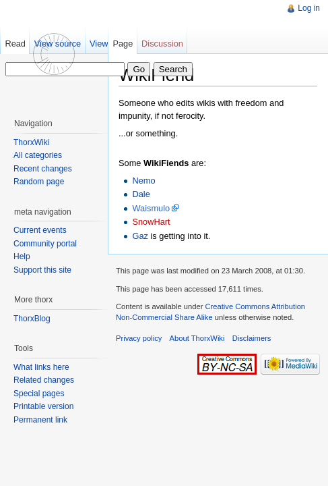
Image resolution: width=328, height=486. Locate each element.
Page (122, 43)
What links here (41, 367)
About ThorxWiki (197, 338)
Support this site (42, 270)
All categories (37, 155)
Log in (309, 8)
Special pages (38, 393)
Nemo (143, 181)
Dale (141, 194)
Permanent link (40, 420)
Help (21, 256)
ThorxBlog (32, 318)
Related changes (43, 380)
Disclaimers (251, 338)
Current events (40, 230)
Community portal (45, 243)
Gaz (139, 236)
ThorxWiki (31, 142)
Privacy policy (139, 338)
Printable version (43, 406)
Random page (38, 181)
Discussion (162, 43)
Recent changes (42, 168)
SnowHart (151, 222)
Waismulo (151, 208)
